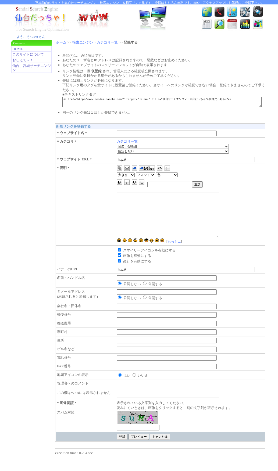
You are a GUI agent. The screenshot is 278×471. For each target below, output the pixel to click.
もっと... (177, 251)
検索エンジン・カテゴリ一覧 (95, 42)
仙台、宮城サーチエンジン (31, 68)
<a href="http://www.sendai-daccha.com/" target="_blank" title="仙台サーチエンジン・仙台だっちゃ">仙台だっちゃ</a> (167, 103)
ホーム (61, 42)
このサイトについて (28, 54)
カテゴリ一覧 (130, 143)
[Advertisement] (30, 160)
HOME (17, 49)
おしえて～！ (22, 60)
